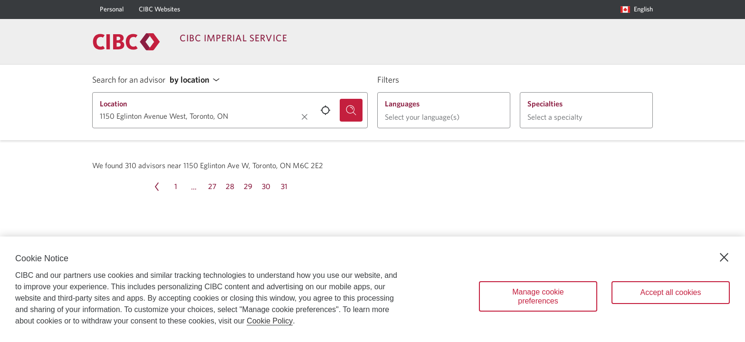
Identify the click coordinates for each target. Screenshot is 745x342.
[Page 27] (212, 186)
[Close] (724, 257)
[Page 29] (248, 186)
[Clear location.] (304, 117)
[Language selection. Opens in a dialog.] (636, 9)
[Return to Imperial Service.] (126, 41)
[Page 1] (175, 186)
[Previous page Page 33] (156, 186)
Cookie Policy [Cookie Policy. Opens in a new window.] (270, 321)
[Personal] (111, 9)
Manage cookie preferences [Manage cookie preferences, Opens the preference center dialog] (538, 296)
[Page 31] (284, 186)
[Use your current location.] (325, 110)
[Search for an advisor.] (351, 110)
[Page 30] (266, 186)
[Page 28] (230, 186)
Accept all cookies (670, 292)
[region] (372, 289)
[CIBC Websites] (159, 9)
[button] (197, 80)
